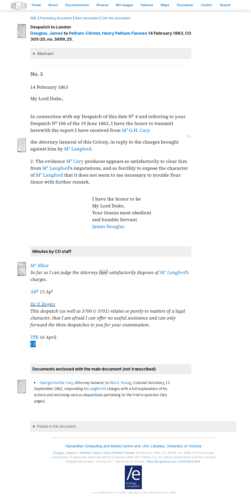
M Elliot (39, 265)
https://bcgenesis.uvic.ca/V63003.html (173, 461)
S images (124, 5)
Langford (95, 389)
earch (225, 5)
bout (53, 5)
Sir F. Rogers (42, 304)
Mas (165, 5)
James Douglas (108, 226)
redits (206, 5)
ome (36, 5)
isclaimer (185, 5)
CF (33, 344)
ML (33, 18)
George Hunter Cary (56, 383)
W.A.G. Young (120, 383)
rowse (102, 5)
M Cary (75, 161)
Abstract (45, 53)
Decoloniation (77, 5)
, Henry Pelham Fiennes (108, 33)
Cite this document (116, 18)
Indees (147, 5)
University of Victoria (183, 446)
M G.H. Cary (136, 130)
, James (46, 33)
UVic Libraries (153, 446)
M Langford (77, 149)
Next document (87, 18)
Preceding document (56, 18)
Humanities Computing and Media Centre (99, 446)
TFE (34, 337)
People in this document (56, 426)
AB (34, 291)
